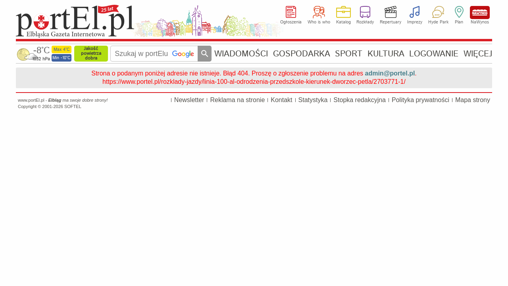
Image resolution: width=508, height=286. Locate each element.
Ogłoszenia (291, 22)
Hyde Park (438, 22)
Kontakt (281, 100)
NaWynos (480, 12)
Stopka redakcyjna (359, 100)
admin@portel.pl (390, 73)
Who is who (319, 22)
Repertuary (390, 22)
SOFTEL (72, 106)
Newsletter (189, 100)
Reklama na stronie (237, 100)
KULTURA (386, 54)
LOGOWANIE (433, 54)
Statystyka (313, 100)
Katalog (343, 22)
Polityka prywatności (420, 100)
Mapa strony (472, 100)
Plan (459, 22)
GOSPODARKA (301, 54)
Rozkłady (365, 22)
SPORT (348, 54)
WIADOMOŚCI (241, 54)
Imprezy (414, 22)
